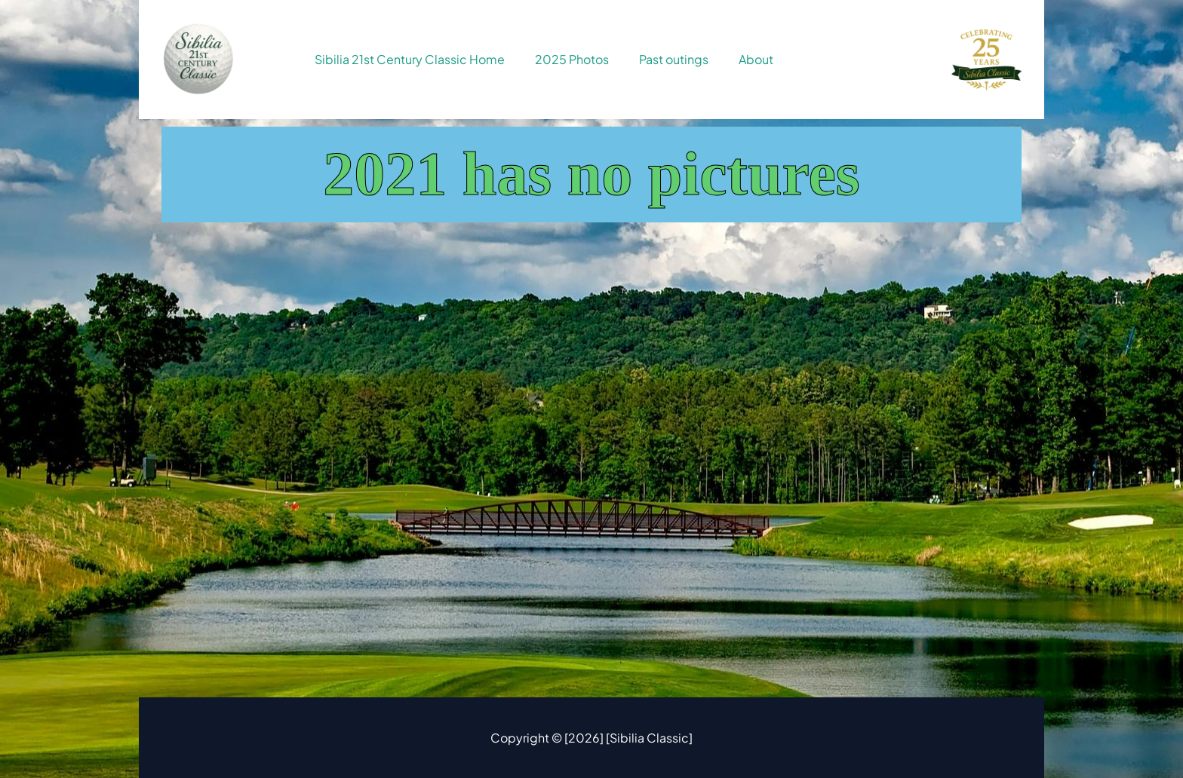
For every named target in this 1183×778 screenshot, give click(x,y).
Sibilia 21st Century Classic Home (410, 59)
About (756, 59)
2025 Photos (572, 59)
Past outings (673, 59)
